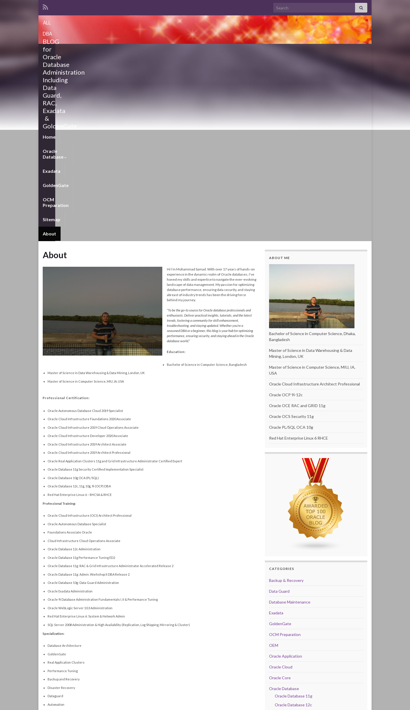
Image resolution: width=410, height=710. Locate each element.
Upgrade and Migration (289, 595)
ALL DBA (205, 20)
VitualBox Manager (286, 606)
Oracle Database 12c (293, 522)
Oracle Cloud (280, 484)
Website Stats (283, 670)
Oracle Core (280, 495)
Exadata (121, 51)
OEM (273, 462)
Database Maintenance (289, 419)
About (254, 51)
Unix (273, 584)
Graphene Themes (82, 703)
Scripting (277, 573)
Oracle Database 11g (293, 513)
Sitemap (229, 51)
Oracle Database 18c (293, 530)
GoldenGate (152, 51)
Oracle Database (84, 51)
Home (49, 51)
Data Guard (279, 408)
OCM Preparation (193, 51)
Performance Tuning (287, 551)
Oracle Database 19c (293, 539)
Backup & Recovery (286, 397)
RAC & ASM (279, 562)
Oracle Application (285, 473)
